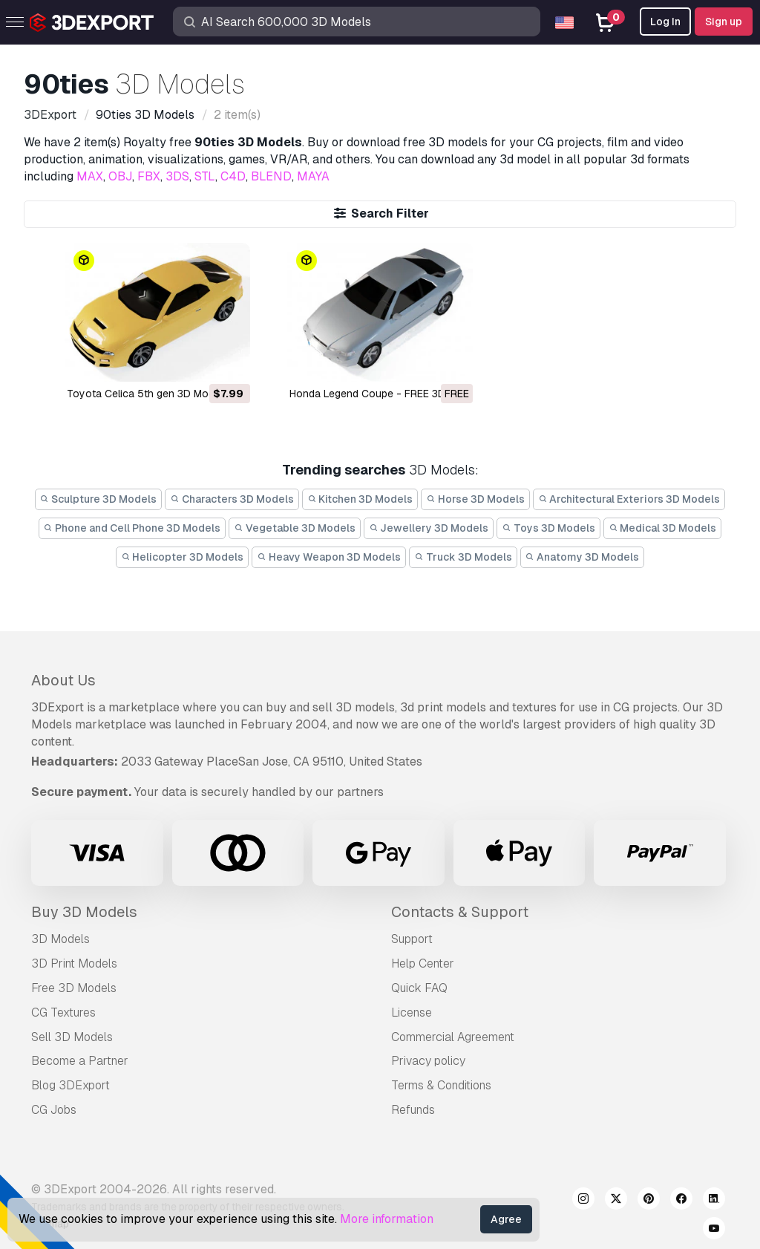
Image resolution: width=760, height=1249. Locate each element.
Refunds (413, 1110)
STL (204, 176)
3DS (177, 176)
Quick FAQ (419, 988)
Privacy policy (428, 1061)
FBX (148, 176)
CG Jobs (53, 1110)
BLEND (271, 176)
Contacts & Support (459, 912)
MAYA (313, 176)
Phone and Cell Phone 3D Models (132, 528)
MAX (89, 176)
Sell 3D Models (72, 1037)
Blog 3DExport (70, 1085)
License (411, 1012)
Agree (506, 1219)
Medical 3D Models (663, 528)
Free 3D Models (74, 988)
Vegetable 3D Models (295, 528)
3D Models (60, 939)
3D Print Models (74, 963)
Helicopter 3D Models (182, 557)
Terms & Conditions (441, 1085)
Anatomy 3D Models (582, 557)
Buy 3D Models (84, 912)
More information (386, 1219)
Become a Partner (79, 1061)
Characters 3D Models (232, 499)
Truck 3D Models (463, 557)
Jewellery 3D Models (429, 528)
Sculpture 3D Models (98, 499)
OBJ (120, 176)
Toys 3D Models (548, 528)
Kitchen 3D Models (360, 499)
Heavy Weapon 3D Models (329, 557)
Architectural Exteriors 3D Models (629, 499)
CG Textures (63, 1012)
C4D (233, 176)
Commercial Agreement (452, 1037)
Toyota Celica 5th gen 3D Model (145, 393)
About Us (63, 680)
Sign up (723, 21)
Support (412, 939)
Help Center (422, 963)
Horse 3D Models (475, 499)
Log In (665, 21)
